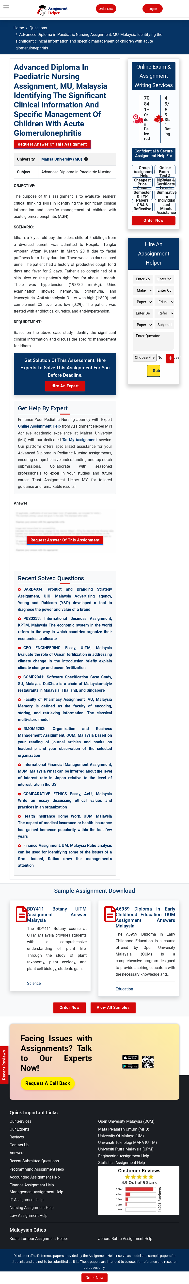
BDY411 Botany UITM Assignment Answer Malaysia (57, 914)
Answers (17, 1152)
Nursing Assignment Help (32, 1207)
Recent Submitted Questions (34, 1161)
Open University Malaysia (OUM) (126, 1121)
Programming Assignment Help (37, 1169)
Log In (152, 9)
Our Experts (20, 1129)
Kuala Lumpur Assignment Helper (39, 1238)
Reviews (17, 1137)
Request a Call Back (47, 1083)
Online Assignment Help (39, 426)
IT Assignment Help (27, 1199)
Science (34, 983)
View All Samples (113, 1007)
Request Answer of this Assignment (52, 144)
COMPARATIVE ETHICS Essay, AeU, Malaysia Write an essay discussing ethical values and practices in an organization (65, 800)
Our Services (20, 1121)
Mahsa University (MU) (61, 159)
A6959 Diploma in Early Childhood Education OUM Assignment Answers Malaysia (145, 917)
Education (124, 989)
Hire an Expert (65, 386)
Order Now (106, 9)
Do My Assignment (80, 439)
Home (19, 28)
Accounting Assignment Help (35, 1177)
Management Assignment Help (36, 1192)
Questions (38, 28)
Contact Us (19, 1145)
